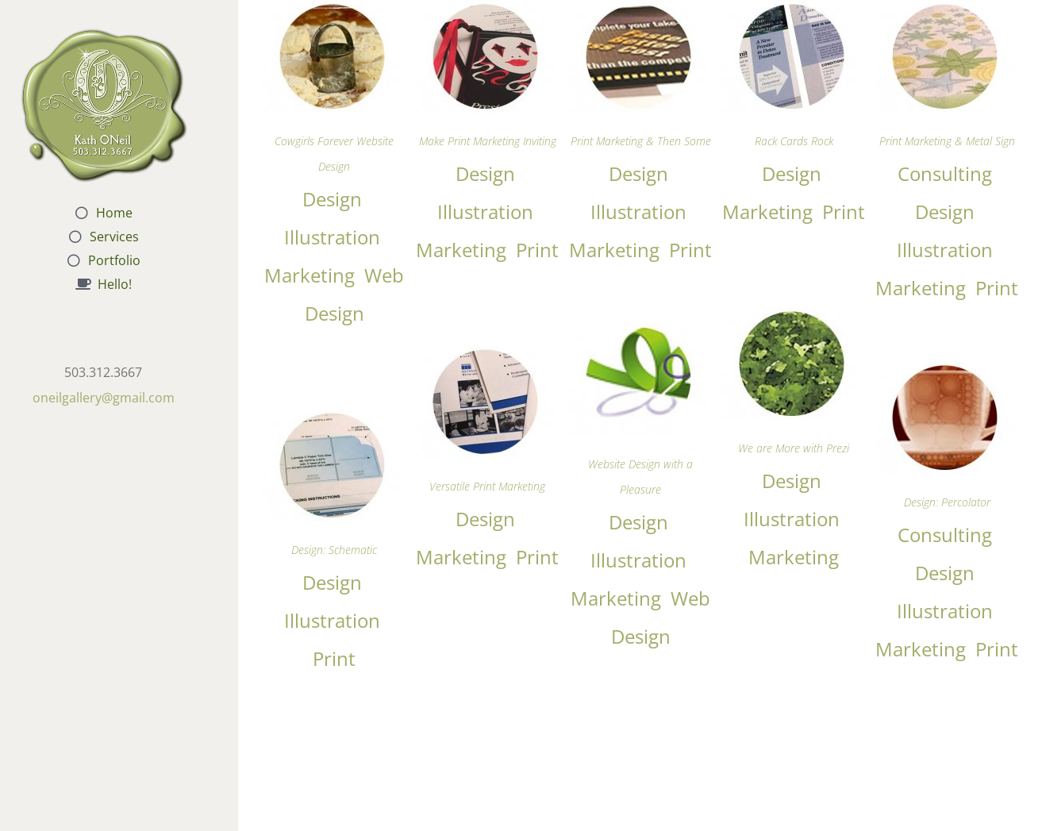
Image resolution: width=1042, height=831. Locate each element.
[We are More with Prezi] (791, 317)
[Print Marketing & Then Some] (638, 10)
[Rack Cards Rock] (791, 10)
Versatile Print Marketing (487, 486)
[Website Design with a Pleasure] (638, 333)
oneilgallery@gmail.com (104, 397)
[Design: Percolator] (945, 371)
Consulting (945, 173)
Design (332, 199)
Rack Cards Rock (794, 140)
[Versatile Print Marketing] (485, 356)
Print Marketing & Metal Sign (947, 140)
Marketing (309, 275)
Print (537, 250)
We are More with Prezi (793, 448)
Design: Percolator (947, 502)
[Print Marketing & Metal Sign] (945, 10)
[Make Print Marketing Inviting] (485, 10)
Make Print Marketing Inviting (487, 140)
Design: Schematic (334, 549)
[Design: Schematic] (332, 419)
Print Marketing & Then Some (641, 140)
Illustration (332, 237)
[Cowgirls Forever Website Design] (332, 10)
